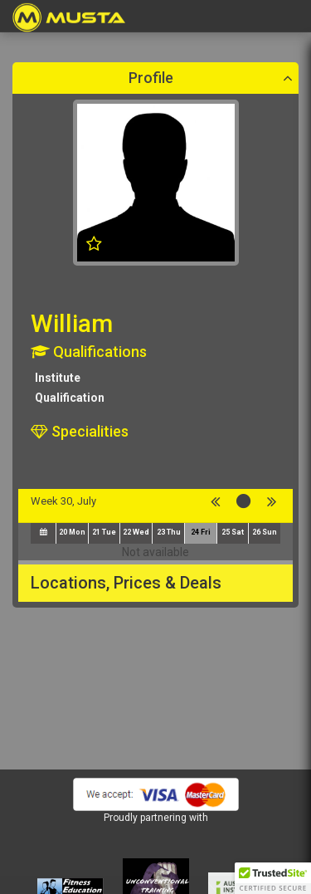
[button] (273, 878)
